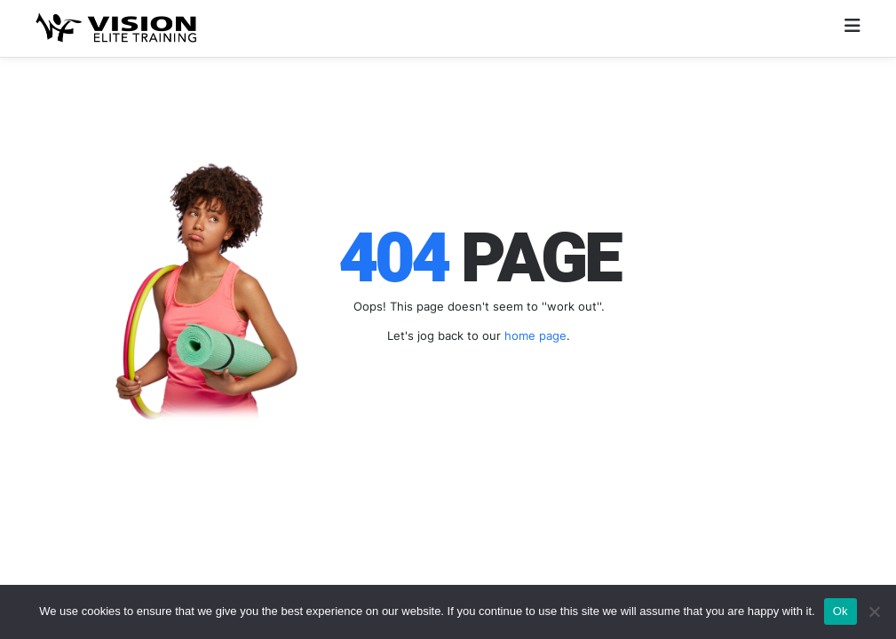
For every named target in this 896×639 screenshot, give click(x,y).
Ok (840, 611)
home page (535, 335)
